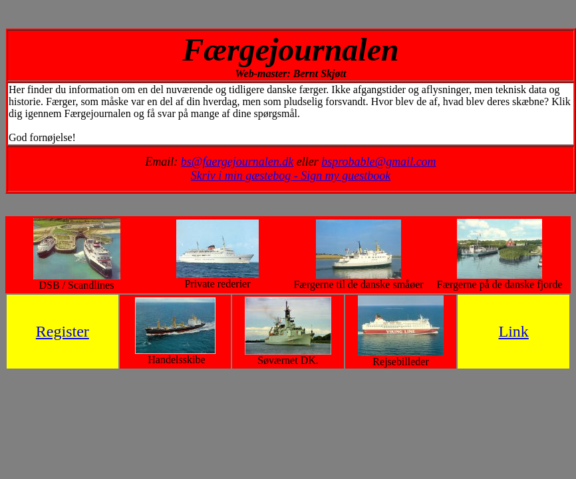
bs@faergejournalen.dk (237, 161)
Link (514, 331)
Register (62, 331)
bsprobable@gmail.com (378, 161)
